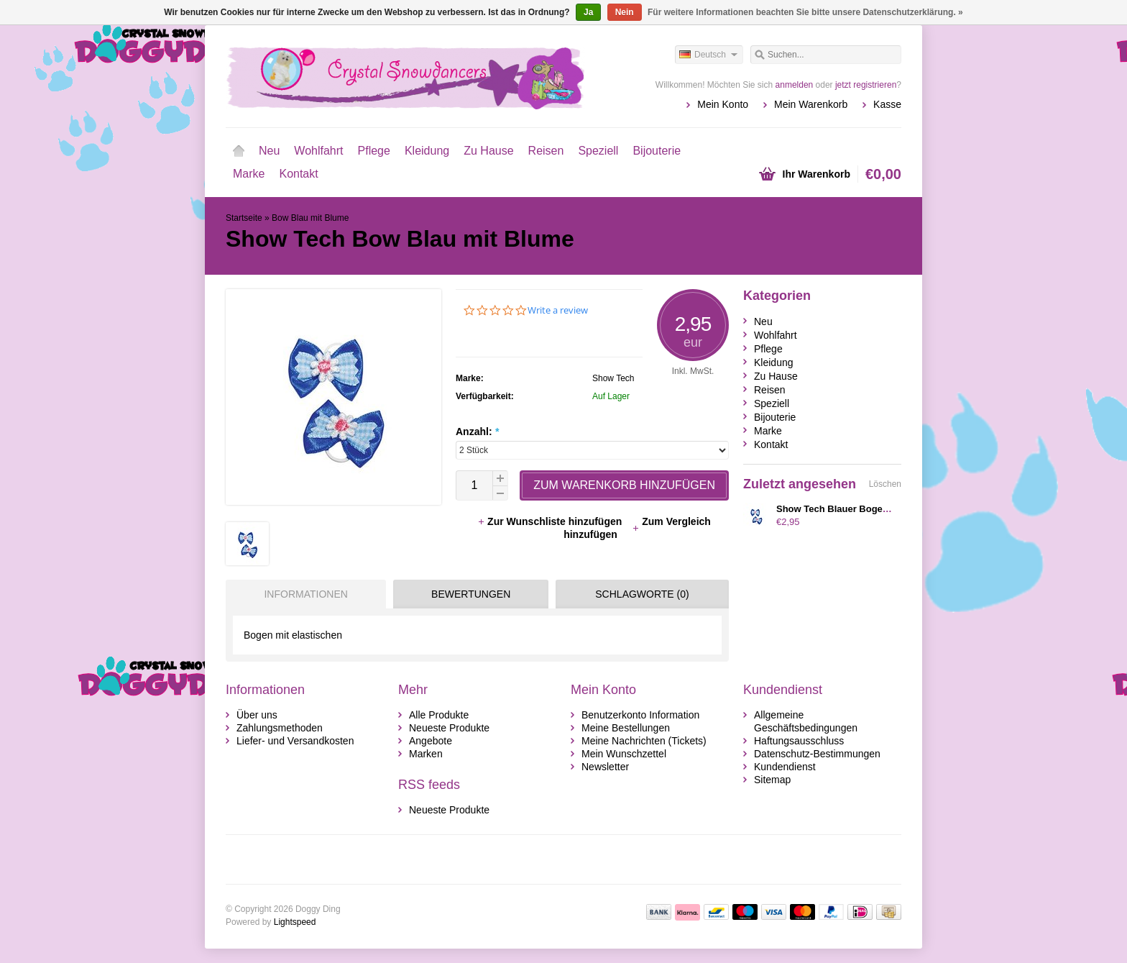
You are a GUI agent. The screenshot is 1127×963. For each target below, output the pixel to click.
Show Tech (613, 378)
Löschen (885, 484)
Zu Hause (488, 151)
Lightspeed (295, 922)
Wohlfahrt (318, 151)
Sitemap (772, 779)
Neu (269, 151)
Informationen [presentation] (305, 594)
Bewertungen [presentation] (470, 594)
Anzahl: (477, 431)
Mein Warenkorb (810, 104)
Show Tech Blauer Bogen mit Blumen (859, 508)
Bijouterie (656, 151)
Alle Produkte (439, 715)
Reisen (546, 151)
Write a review (558, 310)
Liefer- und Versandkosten (295, 741)
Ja (588, 12)
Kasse (887, 104)
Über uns (256, 715)
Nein (624, 12)
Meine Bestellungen (625, 728)
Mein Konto (722, 104)
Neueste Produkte (449, 728)
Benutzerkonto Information (640, 715)
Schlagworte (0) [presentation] (642, 594)
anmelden (795, 85)
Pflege (374, 151)
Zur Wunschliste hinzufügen (551, 521)
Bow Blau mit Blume (310, 218)
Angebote (430, 741)
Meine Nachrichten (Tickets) (644, 741)
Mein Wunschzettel (623, 753)
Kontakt (298, 174)
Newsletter (605, 766)
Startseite (239, 151)
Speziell (598, 151)
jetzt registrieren (865, 85)
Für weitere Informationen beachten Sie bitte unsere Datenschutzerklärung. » (805, 12)
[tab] (302, 594)
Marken (426, 753)
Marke (248, 174)
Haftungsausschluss (799, 741)
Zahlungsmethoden (279, 728)
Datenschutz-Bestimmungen (817, 753)
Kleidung (427, 151)
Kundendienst (785, 766)
